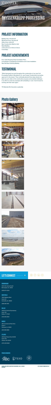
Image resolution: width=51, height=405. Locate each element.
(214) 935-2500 (5, 316)
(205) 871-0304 (5, 290)
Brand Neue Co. (46, 366)
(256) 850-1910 (5, 303)
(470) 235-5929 (5, 343)
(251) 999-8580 (5, 330)
